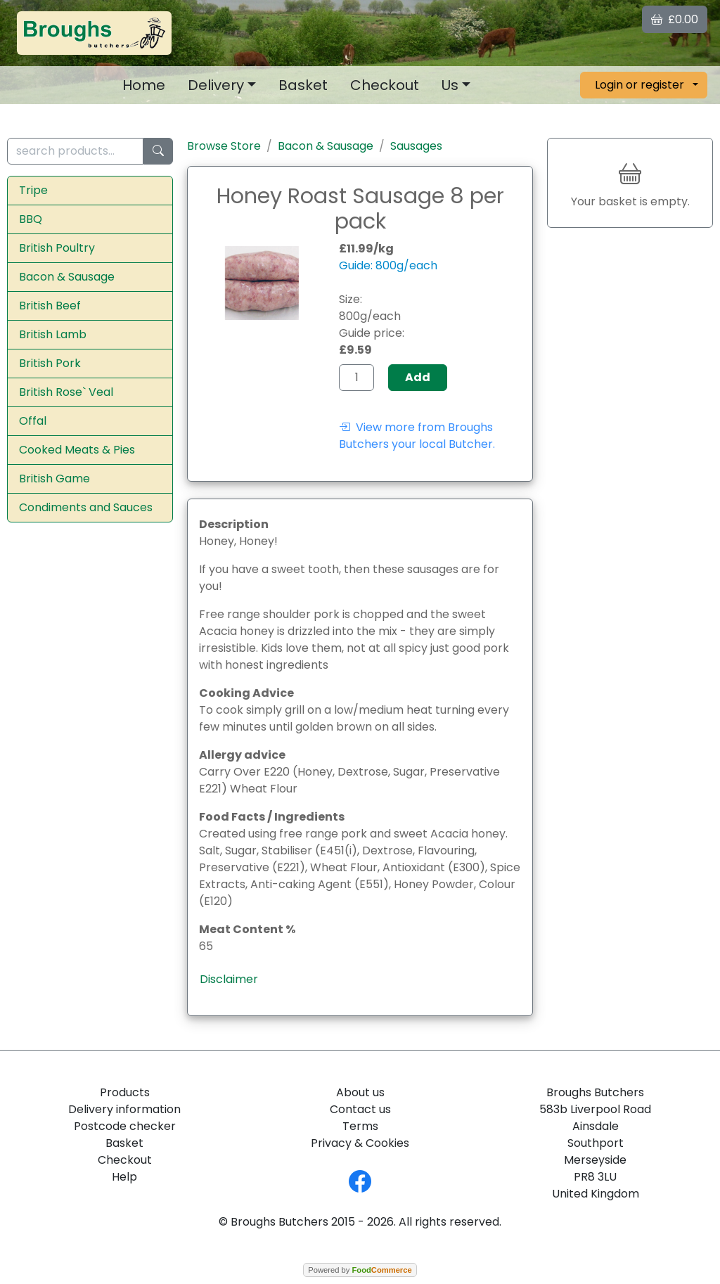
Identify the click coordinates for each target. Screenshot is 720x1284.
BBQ (30, 219)
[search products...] (75, 151)
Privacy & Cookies (360, 1143)
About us (360, 1092)
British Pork (50, 363)
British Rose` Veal (66, 392)
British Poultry (57, 248)
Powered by (359, 1270)
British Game (54, 478)
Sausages (416, 146)
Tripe (33, 190)
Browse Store (224, 146)
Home (143, 85)
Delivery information (124, 1109)
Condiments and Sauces (86, 507)
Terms (360, 1126)
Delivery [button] (216, 85)
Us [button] (450, 85)
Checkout (384, 85)
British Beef (50, 305)
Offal (32, 421)
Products (125, 1092)
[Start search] (158, 151)
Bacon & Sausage (67, 277)
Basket (303, 85)
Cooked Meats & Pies (77, 450)
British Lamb (52, 334)
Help (124, 1177)
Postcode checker (125, 1126)
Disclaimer (229, 979)
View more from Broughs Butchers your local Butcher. (417, 436)
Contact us (360, 1109)
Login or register (639, 85)
